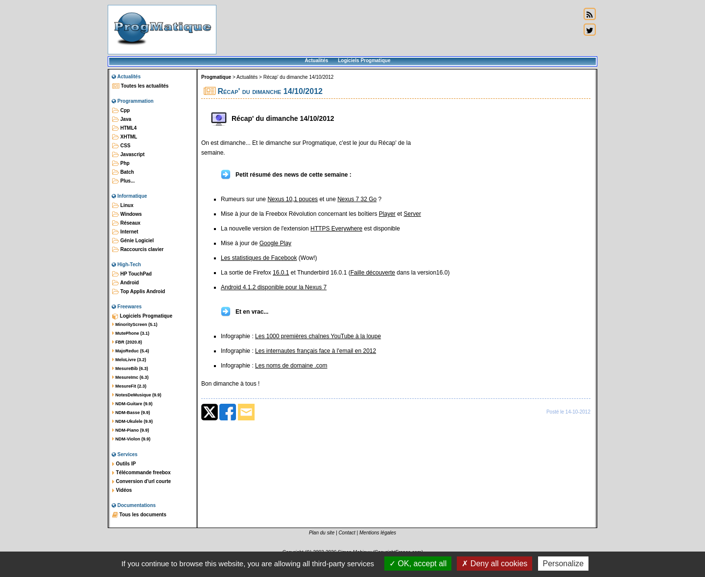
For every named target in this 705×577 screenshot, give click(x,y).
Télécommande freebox (141, 473)
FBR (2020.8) (127, 342)
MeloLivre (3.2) (129, 359)
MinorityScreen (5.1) (135, 324)
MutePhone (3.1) (130, 333)
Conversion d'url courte (141, 482)
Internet (125, 232)
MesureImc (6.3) (130, 377)
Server (412, 213)
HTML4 (124, 128)
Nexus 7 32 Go (356, 199)
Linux (122, 205)
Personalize (563, 563)
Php (121, 163)
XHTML (124, 137)
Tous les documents (139, 515)
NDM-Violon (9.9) (131, 439)
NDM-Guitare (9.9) (132, 403)
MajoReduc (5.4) (130, 350)
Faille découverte (373, 272)
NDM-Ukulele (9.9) (132, 421)
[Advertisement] (398, 29)
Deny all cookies (494, 563)
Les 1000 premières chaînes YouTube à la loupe (318, 336)
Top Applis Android (138, 292)
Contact (346, 532)
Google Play (275, 243)
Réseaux (126, 223)
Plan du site (321, 532)
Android (125, 283)
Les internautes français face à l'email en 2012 (315, 350)
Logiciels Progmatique (364, 60)
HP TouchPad (132, 274)
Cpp (121, 111)
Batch (123, 172)
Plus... (123, 181)
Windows (127, 214)
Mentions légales (377, 532)
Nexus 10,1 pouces (292, 199)
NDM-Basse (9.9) (131, 412)
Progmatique (216, 77)
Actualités (316, 60)
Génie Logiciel (133, 241)
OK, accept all (417, 563)
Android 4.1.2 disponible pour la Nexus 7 (274, 287)
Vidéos (122, 490)
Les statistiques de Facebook (259, 257)
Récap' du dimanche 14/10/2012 (298, 77)
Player (387, 213)
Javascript (128, 155)
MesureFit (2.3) (129, 386)
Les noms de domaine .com (291, 365)
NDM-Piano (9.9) (130, 430)
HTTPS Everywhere (336, 228)
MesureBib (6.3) (130, 368)
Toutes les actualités (140, 86)
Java (121, 119)
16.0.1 (281, 272)
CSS (121, 146)
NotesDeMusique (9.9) (137, 394)
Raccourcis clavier (138, 250)
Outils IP (124, 464)
